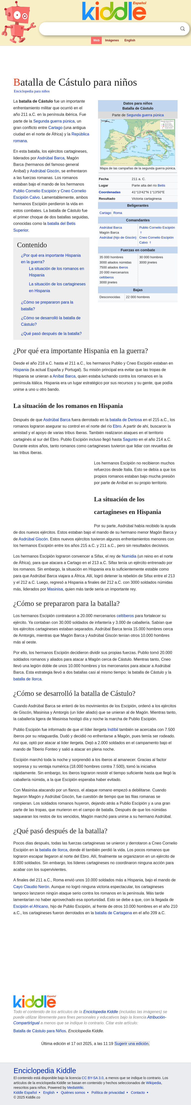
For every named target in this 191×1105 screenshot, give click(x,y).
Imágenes (112, 40)
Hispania (21, 370)
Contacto (138, 1093)
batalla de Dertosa (126, 420)
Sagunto (130, 439)
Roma (117, 213)
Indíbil (113, 729)
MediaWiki (75, 1088)
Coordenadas (109, 192)
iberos (123, 267)
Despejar (172, 29)
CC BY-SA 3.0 (92, 1078)
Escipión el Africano (30, 906)
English (130, 40)
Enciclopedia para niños (32, 91)
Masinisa (55, 589)
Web (96, 40)
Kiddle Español (25, 1093)
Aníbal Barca (64, 376)
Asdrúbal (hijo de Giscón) (118, 237)
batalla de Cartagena (113, 913)
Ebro (117, 426)
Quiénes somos (73, 1093)
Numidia (129, 556)
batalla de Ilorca (27, 679)
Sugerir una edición (131, 1043)
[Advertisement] (95, 59)
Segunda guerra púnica (145, 115)
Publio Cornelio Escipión (157, 227)
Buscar (183, 28)
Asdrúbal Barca (110, 227)
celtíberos (106, 277)
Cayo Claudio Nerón (31, 887)
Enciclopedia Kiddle (100, 1012)
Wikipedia (153, 1083)
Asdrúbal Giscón (44, 171)
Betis (161, 185)
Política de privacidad (108, 1093)
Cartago (105, 213)
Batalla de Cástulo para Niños (39, 1031)
